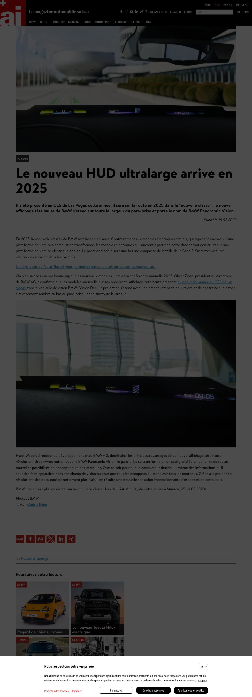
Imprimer (77, 691)
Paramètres (116, 690)
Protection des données (56, 691)
